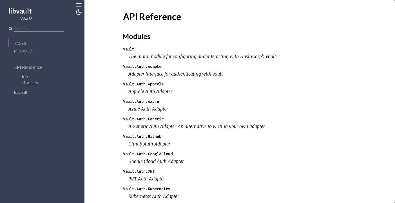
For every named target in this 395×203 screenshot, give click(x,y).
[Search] (39, 29)
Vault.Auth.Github (142, 136)
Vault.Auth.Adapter (143, 66)
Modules (23, 50)
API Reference (28, 67)
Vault (128, 49)
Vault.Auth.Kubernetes (146, 188)
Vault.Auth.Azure (141, 101)
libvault (21, 92)
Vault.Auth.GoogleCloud (148, 153)
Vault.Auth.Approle (143, 83)
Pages (20, 43)
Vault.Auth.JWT (139, 171)
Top (24, 76)
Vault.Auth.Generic (143, 118)
